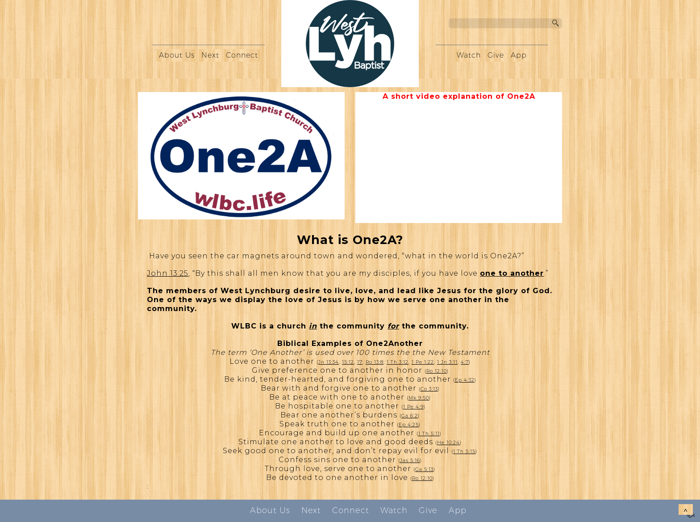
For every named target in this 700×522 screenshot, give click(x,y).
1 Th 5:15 (464, 452)
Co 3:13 (429, 389)
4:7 (465, 362)
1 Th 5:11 (429, 434)
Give (496, 55)
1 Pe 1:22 (423, 362)
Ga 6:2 (409, 416)
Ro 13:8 (374, 362)
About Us (177, 55)
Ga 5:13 (424, 469)
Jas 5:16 (410, 460)
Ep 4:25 (409, 425)
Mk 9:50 (418, 398)
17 (359, 362)
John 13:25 (167, 273)
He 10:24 (448, 443)
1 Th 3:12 (397, 362)
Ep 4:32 (465, 380)
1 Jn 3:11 (447, 362)
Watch (469, 55)
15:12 (348, 362)
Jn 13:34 (328, 362)
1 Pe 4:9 (413, 407)
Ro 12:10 (436, 371)
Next (210, 55)
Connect (242, 55)
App (519, 55)
